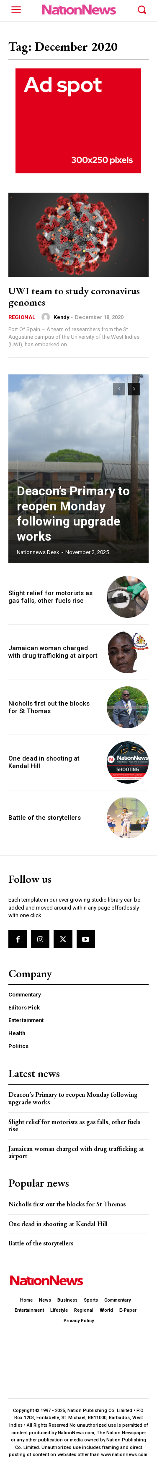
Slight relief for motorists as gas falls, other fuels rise (50, 596)
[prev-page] (119, 389)
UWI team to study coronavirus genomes (74, 296)
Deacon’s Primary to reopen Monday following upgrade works (73, 514)
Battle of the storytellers (44, 817)
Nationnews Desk (38, 552)
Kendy (61, 317)
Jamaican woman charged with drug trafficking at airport (53, 651)
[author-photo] (46, 317)
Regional (21, 317)
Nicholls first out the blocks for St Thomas (49, 707)
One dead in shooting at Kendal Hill (58, 1223)
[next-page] (134, 389)
